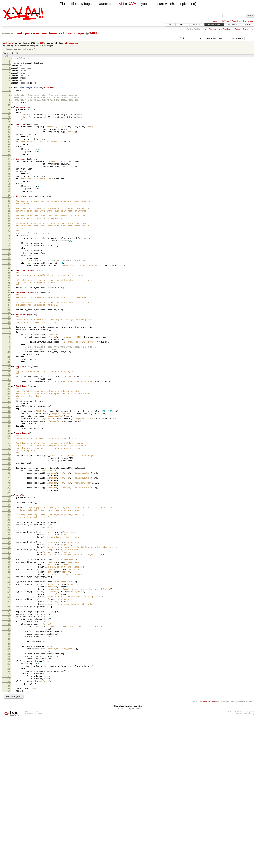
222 (8, 714)
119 (8, 407)
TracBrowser (209, 830)
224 (8, 720)
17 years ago (72, 43)
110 (8, 380)
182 (8, 594)
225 (8, 723)
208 (8, 672)
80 (9, 292)
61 (9, 235)
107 (8, 371)
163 (8, 538)
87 (9, 312)
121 (8, 413)
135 (8, 454)
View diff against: (242, 38)
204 (8, 660)
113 (8, 389)
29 (9, 139)
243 (8, 777)
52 (9, 208)
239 (8, 765)
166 (8, 547)
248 (8, 793)
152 (8, 505)
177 (8, 580)
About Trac (236, 21)
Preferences (248, 21)
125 (8, 425)
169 (8, 556)
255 (8, 814)
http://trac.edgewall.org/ (245, 842)
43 (9, 181)
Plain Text (119, 837)
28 (9, 136)
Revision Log (248, 29)
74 (9, 274)
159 (8, 526)
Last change (8, 43)
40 (9, 173)
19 (9, 111)
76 (9, 280)
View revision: (211, 38)
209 (8, 675)
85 (9, 307)
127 (8, 431)
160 (8, 529)
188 (8, 612)
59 (9, 228)
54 (9, 214)
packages (32, 33)
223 (8, 717)
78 (9, 286)
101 (8, 354)
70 (9, 262)
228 (8, 732)
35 (9, 158)
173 (8, 568)
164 (8, 541)
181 (8, 591)
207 (8, 669)
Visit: (182, 38)
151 (8, 502)
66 (9, 250)
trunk (19, 33)
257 (8, 819)
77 (9, 283)
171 (8, 562)
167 (8, 550)
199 (8, 645)
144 (8, 481)
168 (8, 553)
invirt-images (52, 33)
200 (8, 648)
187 (8, 609)
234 (8, 750)
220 (8, 708)
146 (8, 487)
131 (8, 443)
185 (8, 603)
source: (8, 33)
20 (9, 114)
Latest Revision (210, 29)
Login (215, 21)
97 (9, 342)
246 (8, 786)
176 (8, 577)
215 (8, 693)
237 (8, 759)
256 (8, 816)
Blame (237, 29)
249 (8, 796)
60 (9, 232)
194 (8, 630)
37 (9, 164)
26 (9, 131)
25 (9, 128)
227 (8, 729)
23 (9, 122)
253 (8, 808)
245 (8, 783)
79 (9, 289)
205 (8, 663)
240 (8, 768)
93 (9, 330)
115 (8, 395)
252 (8, 805)
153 (8, 508)
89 (9, 318)
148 (8, 493)
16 (9, 102)
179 (8, 585)
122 (8, 416)
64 (9, 244)
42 (9, 178)
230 (8, 738)
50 (9, 202)
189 (8, 615)
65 (9, 247)
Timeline (182, 25)
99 (9, 348)
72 (9, 268)
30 (9, 142)
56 (9, 220)
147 (8, 490)
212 (8, 684)
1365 (42, 43)
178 (8, 582)
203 (8, 657)
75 (9, 277)
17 (9, 105)
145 (8, 484)
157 (8, 520)
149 (8, 496)
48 (9, 196)
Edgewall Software (34, 842)
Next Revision (224, 29)
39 (9, 170)
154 (8, 511)
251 (8, 802)
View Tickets (232, 25)
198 (8, 642)
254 (8, 811)
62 (9, 238)
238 (8, 762)
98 (9, 345)
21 (9, 116)
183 (8, 597)
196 (8, 636)
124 (8, 422)
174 (8, 571)
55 (9, 217)
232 (8, 744)
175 (8, 574)
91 (9, 324)
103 (8, 360)
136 (8, 457)
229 (8, 735)
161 (8, 532)
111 (8, 383)
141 (8, 472)
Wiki (170, 25)
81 (9, 295)
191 (8, 621)
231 (8, 741)
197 (8, 639)
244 (8, 780)
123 (8, 419)
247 (8, 789)
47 (9, 193)
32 (9, 149)
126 (8, 428)
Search (247, 25)
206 (8, 666)
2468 (93, 33)
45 (9, 187)
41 (9, 176)
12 (9, 91)
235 (8, 753)
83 (9, 301)
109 (8, 377)
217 (8, 699)
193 (8, 627)
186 (8, 606)
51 (9, 205)
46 (9, 190)
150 (8, 499)
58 (9, 225)
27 (9, 134)
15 (9, 99)
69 (9, 259)
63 (9, 241)
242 (8, 774)
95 (9, 336)
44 (9, 184)
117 (8, 401)
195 (8, 633)
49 (9, 199)
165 (8, 544)
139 (8, 466)
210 (8, 678)
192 (8, 624)
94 (9, 333)
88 (9, 315)
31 (9, 146)
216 (8, 696)
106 (8, 368)
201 (8, 651)
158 (8, 523)
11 (9, 88)
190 (8, 618)
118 (8, 404)
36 (9, 161)
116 (8, 398)
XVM (132, 4)
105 (8, 365)
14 (9, 96)
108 (8, 374)
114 (8, 392)
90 (9, 321)
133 (8, 449)
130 (8, 440)
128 (8, 434)
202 (8, 654)
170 (8, 559)
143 (8, 478)
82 (9, 298)
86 (9, 310)
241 (8, 771)
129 (8, 437)
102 (8, 357)
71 (9, 265)
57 (9, 222)
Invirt (120, 4)
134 (8, 451)
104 (8, 363)
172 (8, 565)
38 (9, 167)
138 (8, 463)
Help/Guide (224, 21)
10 (9, 85)
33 (9, 152)
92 (9, 327)
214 (8, 690)
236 (8, 756)
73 (9, 271)
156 (8, 517)
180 (8, 588)
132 (8, 446)
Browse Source (214, 25)
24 (9, 125)
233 (8, 747)
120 (8, 410)
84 (9, 304)
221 (8, 711)
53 (9, 211)
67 (9, 253)
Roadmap (197, 25)
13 (9, 93)
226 (8, 726)
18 (9, 108)
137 (8, 460)
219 (8, 705)
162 (8, 535)
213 (8, 687)
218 (8, 702)
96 (9, 339)
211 (8, 681)
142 (8, 475)
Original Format (134, 837)
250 (8, 799)
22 (9, 119)
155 (8, 514)
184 (8, 600)
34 (9, 155)
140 (8, 469)
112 (8, 386)
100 (8, 351)
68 (9, 256)
